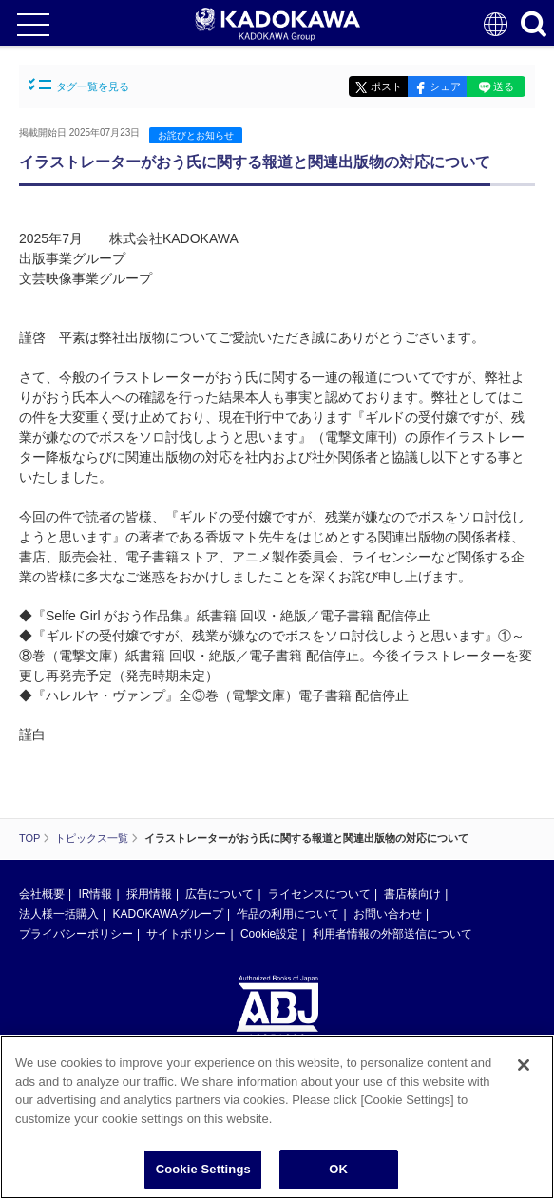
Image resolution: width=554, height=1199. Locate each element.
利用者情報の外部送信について (392, 934)
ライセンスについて (319, 894)
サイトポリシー (186, 934)
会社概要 (42, 894)
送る (503, 86)
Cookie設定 (269, 934)
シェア (445, 86)
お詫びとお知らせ (196, 135)
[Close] (523, 1065)
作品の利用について (288, 914)
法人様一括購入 (59, 914)
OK (338, 1169)
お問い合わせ (387, 914)
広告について (219, 894)
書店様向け (412, 894)
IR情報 (95, 894)
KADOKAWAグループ (167, 914)
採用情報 (149, 894)
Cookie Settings (203, 1169)
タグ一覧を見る (79, 85)
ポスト (386, 86)
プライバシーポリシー (76, 934)
